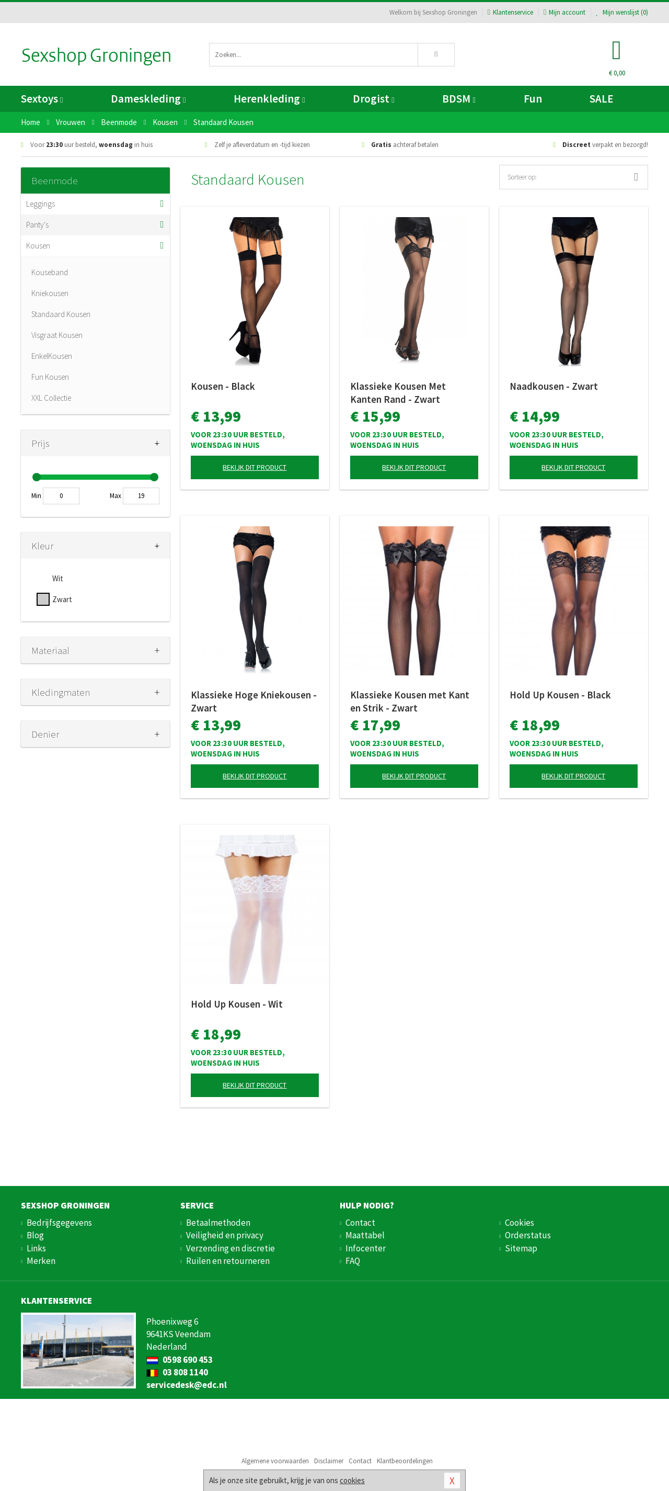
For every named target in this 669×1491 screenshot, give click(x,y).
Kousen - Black (223, 386)
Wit (57, 578)
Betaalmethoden (218, 1222)
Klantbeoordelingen (405, 1460)
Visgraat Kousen (57, 335)
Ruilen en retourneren (228, 1261)
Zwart (62, 599)
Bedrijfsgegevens (59, 1222)
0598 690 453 (179, 1359)
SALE (602, 99)
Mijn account (564, 12)
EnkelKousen (51, 356)
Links (36, 1248)
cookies (352, 1480)
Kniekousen (49, 293)
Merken (41, 1261)
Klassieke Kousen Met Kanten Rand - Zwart (398, 392)
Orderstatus (528, 1235)
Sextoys (42, 99)
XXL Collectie (51, 398)
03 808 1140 (177, 1372)
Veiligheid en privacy (224, 1235)
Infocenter (365, 1248)
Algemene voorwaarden (275, 1460)
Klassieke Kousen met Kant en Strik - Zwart (409, 701)
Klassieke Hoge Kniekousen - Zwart (254, 701)
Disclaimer (328, 1460)
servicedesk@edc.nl (186, 1385)
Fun (533, 99)
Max (115, 495)
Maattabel (365, 1235)
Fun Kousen (50, 377)
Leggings (40, 204)
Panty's (37, 225)
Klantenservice (510, 12)
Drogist (373, 99)
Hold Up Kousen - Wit (237, 1004)
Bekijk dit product (254, 467)
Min (36, 495)
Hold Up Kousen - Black (560, 694)
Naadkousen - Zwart (554, 386)
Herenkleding (269, 99)
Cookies (519, 1222)
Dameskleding (148, 99)
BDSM (458, 99)
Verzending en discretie (230, 1248)
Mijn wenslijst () (622, 12)
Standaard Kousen (60, 314)
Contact (360, 1222)
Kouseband (49, 272)
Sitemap (521, 1248)
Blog (35, 1235)
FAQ (352, 1261)
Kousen (38, 246)
